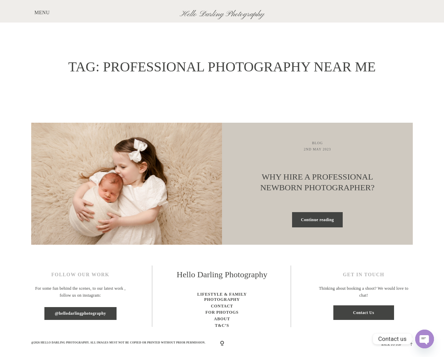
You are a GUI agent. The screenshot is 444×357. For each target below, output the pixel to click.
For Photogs (221, 312)
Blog (317, 143)
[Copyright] (222, 344)
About (222, 318)
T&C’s (222, 325)
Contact (222, 306)
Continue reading (317, 219)
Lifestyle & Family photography (222, 297)
